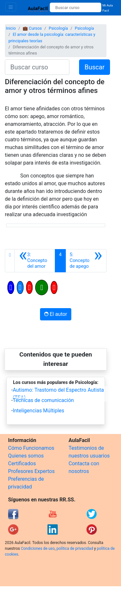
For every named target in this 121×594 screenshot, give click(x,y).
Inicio (11, 28)
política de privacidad (74, 548)
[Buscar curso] (75, 7)
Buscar (95, 67)
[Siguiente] (86, 260)
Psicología (58, 28)
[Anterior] (35, 260)
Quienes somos (26, 456)
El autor (55, 314)
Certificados (22, 463)
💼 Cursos (32, 28)
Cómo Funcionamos (31, 448)
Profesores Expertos (31, 471)
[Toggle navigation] (10, 7)
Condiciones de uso (38, 548)
